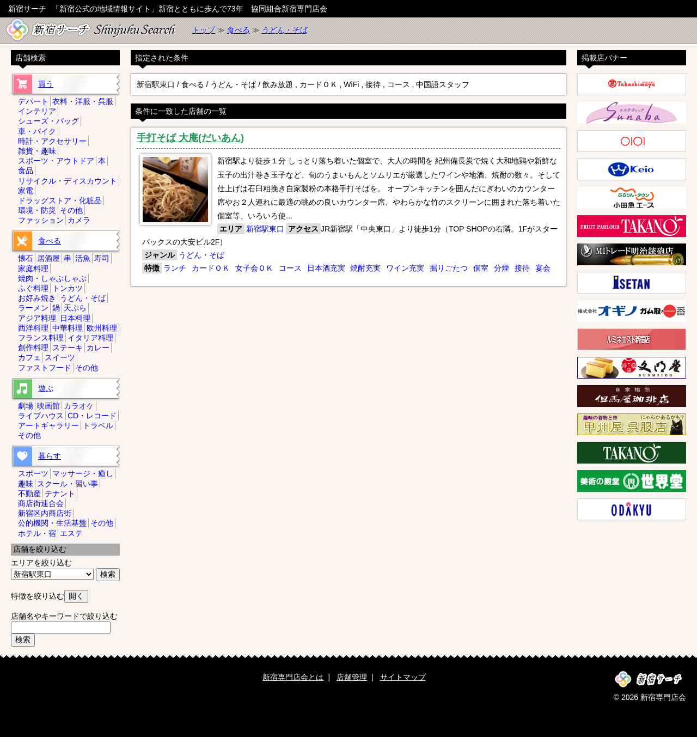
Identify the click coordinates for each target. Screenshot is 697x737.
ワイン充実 (405, 268)
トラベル (98, 425)
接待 (522, 268)
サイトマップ (403, 677)
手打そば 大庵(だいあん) (190, 137)
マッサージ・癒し (82, 473)
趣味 (25, 483)
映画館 (48, 405)
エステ (71, 533)
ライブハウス (41, 415)
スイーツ (60, 357)
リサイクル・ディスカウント (67, 180)
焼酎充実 (365, 268)
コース (290, 268)
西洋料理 (33, 328)
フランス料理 (41, 337)
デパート (33, 101)
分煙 (501, 268)
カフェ (29, 357)
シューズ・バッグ (48, 121)
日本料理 (75, 318)
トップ (203, 30)
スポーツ (33, 473)
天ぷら (75, 307)
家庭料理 (33, 268)
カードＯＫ (211, 268)
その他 (71, 210)
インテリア (37, 111)
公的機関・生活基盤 (52, 523)
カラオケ (79, 405)
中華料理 (67, 328)
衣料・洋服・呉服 (82, 101)
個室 (480, 268)
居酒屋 (48, 258)
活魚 (82, 258)
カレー (98, 347)
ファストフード (44, 367)
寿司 (101, 258)
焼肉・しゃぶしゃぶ (52, 278)
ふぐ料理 (33, 288)
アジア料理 (37, 318)
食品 (25, 170)
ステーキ (67, 347)
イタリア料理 (90, 337)
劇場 (25, 405)
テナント (60, 493)
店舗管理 (352, 677)
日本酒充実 (326, 268)
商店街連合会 (41, 503)
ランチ (174, 268)
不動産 (29, 493)
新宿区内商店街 (44, 513)
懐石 (25, 258)
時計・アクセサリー (52, 141)
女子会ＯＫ (254, 268)
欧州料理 (102, 328)
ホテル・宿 (37, 533)
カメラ (79, 220)
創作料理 (33, 347)
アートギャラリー (48, 425)
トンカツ (67, 288)
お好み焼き (37, 298)
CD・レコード (92, 415)
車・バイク (37, 131)
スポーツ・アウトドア (56, 160)
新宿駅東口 (265, 228)
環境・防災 (37, 210)
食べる (238, 30)
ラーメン (33, 307)
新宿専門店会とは (292, 677)
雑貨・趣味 (37, 151)
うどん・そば (285, 30)
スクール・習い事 (67, 483)
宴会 (543, 268)
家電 (25, 190)
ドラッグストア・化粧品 (60, 200)
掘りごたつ (449, 268)
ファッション (41, 220)
